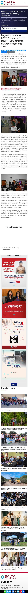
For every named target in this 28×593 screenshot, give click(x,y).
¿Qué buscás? (4, 25)
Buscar (14, 31)
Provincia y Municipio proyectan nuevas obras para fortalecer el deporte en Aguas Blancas (13, 549)
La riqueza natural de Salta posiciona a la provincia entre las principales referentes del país (14, 429)
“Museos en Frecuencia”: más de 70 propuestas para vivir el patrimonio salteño (13, 568)
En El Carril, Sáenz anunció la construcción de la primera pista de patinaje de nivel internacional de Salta (13, 449)
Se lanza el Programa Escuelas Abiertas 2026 (13, 410)
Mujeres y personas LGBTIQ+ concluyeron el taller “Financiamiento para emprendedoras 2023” (13, 41)
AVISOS (14, 384)
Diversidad (3, 52)
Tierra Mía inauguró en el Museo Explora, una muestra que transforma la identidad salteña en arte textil (13, 529)
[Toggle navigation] (25, 2)
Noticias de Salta (21, 50)
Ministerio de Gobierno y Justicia (9, 50)
